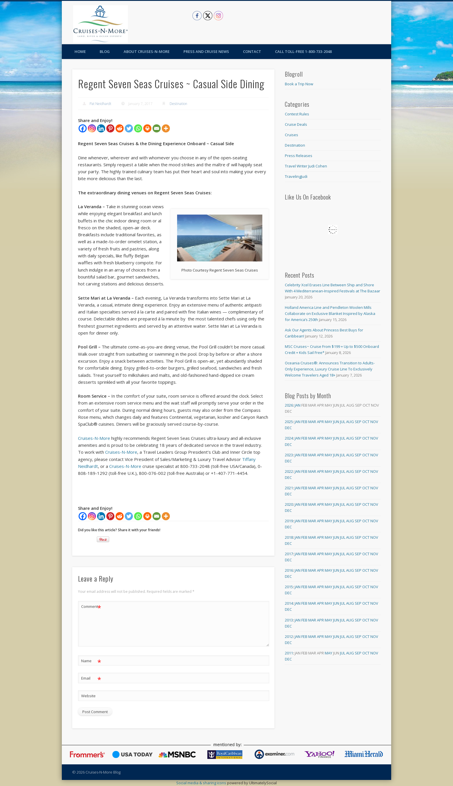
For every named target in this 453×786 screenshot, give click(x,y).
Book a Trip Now (299, 83)
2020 (289, 504)
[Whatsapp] (138, 128)
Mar (312, 421)
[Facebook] (83, 128)
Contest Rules (297, 114)
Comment (91, 607)
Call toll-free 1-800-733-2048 (303, 51)
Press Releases (298, 155)
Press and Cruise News (206, 51)
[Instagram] (92, 128)
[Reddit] (120, 128)
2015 (289, 586)
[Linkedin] (101, 128)
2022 (289, 471)
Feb (304, 421)
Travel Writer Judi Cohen (306, 166)
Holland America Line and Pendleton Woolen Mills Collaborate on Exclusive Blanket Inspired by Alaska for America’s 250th (330, 313)
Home (80, 51)
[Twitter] (129, 128)
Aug (350, 421)
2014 (289, 603)
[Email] (157, 128)
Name (91, 661)
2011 (289, 653)
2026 (289, 405)
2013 (289, 620)
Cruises (291, 134)
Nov (374, 421)
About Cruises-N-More (147, 51)
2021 (289, 487)
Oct (366, 421)
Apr (320, 421)
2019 (289, 520)
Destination (178, 103)
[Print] (147, 128)
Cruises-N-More (94, 438)
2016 (289, 570)
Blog (105, 51)
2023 (289, 454)
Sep (358, 421)
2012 (289, 636)
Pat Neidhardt (100, 103)
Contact (252, 51)
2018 (289, 537)
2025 (289, 421)
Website (88, 695)
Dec (288, 427)
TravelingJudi (296, 176)
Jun (336, 421)
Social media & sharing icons (201, 782)
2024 (289, 438)
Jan (297, 405)
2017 (289, 553)
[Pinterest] (110, 128)
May (328, 421)
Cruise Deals (296, 124)
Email (91, 678)
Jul (342, 421)
